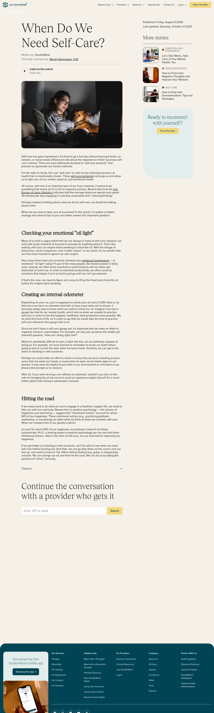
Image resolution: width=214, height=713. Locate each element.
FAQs (151, 680)
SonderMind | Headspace (187, 676)
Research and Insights (94, 697)
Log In (119, 674)
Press (151, 685)
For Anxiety (57, 669)
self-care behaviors (82, 176)
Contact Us (154, 674)
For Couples (57, 680)
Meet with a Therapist (94, 659)
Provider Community (126, 659)
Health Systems (188, 659)
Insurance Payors (189, 669)
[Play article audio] (24, 71)
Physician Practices (190, 664)
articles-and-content (12, 11)
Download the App (26, 671)
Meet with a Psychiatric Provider (95, 666)
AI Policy (153, 664)
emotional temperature (95, 260)
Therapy (55, 659)
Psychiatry (56, 664)
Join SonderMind (124, 669)
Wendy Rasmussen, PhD (63, 59)
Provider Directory (92, 672)
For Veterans (58, 685)
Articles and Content (94, 691)
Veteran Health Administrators (188, 685)
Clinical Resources (125, 664)
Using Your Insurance (94, 686)
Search (115, 511)
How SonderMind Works (92, 679)
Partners (153, 690)
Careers (152, 669)
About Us (153, 659)
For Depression (59, 674)
